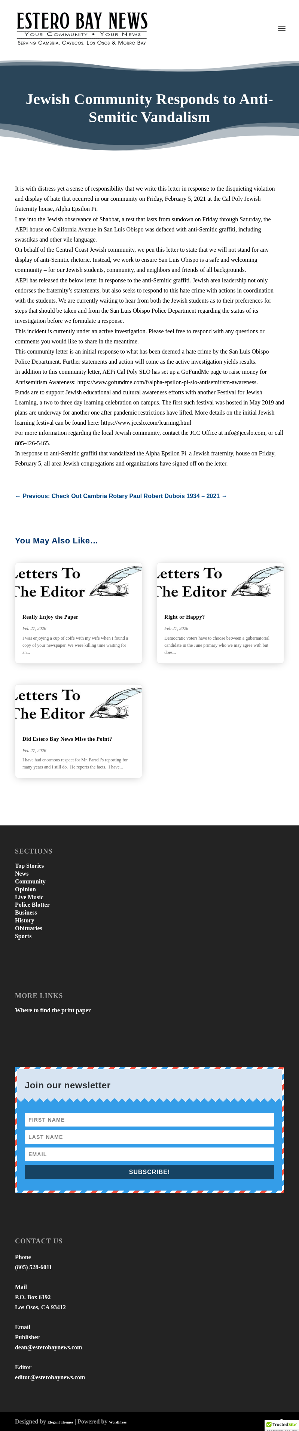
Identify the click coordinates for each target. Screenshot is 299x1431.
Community (30, 881)
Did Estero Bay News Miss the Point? (67, 739)
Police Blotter (32, 904)
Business (26, 912)
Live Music (29, 897)
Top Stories (29, 865)
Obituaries (28, 928)
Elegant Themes (60, 1422)
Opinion (25, 889)
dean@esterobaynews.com (48, 1347)
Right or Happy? (184, 617)
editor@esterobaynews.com (50, 1377)
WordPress (117, 1422)
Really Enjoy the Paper (50, 617)
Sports (23, 936)
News (21, 873)
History (24, 920)
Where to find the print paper (53, 1010)
